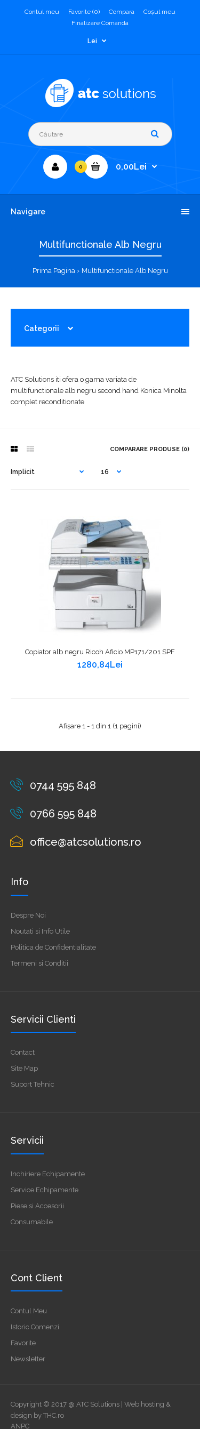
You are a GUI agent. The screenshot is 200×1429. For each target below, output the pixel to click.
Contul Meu (29, 1311)
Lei (92, 41)
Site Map (24, 1068)
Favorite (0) (84, 11)
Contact (23, 1052)
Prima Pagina (54, 271)
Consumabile (32, 1222)
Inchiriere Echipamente (48, 1174)
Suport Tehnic (32, 1084)
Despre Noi (28, 915)
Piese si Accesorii (37, 1206)
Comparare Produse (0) (149, 449)
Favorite (23, 1343)
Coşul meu (159, 11)
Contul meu (42, 11)
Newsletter (28, 1359)
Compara (121, 11)
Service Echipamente (44, 1190)
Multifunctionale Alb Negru (125, 271)
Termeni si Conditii (39, 963)
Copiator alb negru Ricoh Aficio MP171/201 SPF (100, 652)
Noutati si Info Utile (40, 931)
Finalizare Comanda (100, 23)
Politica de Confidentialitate (53, 947)
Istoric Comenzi (35, 1327)
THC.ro (53, 1415)
